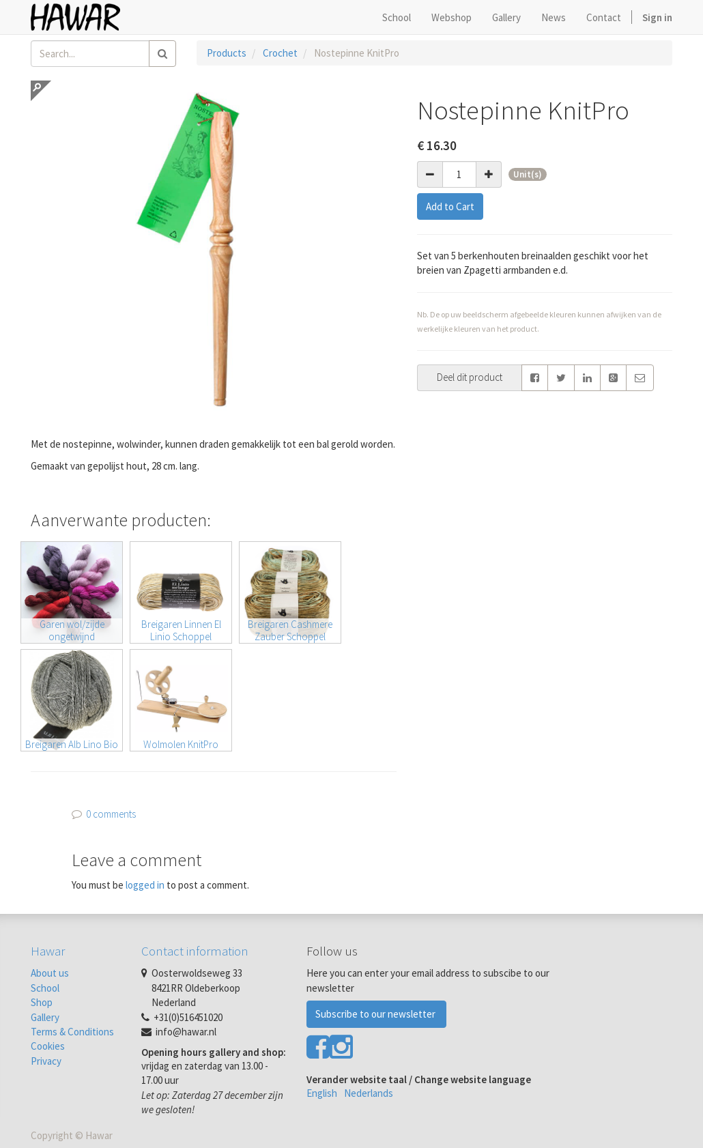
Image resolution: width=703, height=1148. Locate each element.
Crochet (280, 52)
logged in (145, 884)
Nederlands (368, 1093)
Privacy (46, 1060)
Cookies (48, 1045)
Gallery (45, 1017)
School (45, 987)
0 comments (111, 813)
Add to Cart (450, 206)
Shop (42, 1002)
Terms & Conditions (72, 1031)
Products (226, 52)
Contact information (194, 951)
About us (50, 972)
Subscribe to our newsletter (376, 1013)
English (321, 1093)
